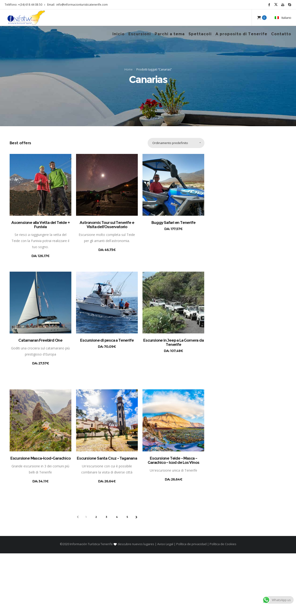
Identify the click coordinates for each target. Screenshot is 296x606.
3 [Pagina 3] (107, 569)
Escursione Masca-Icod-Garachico (40, 510)
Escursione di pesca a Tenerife (107, 393)
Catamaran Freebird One (40, 393)
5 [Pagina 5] (127, 569)
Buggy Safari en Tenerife (173, 275)
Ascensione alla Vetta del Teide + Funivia (40, 277)
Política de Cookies (222, 596)
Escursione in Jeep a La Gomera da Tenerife (173, 395)
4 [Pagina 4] (117, 569)
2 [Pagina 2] (96, 569)
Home (128, 96)
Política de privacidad (191, 596)
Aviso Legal (165, 596)
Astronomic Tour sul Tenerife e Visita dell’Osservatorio (107, 277)
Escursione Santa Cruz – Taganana (107, 510)
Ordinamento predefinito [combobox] (170, 195)
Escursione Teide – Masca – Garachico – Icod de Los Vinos (173, 512)
